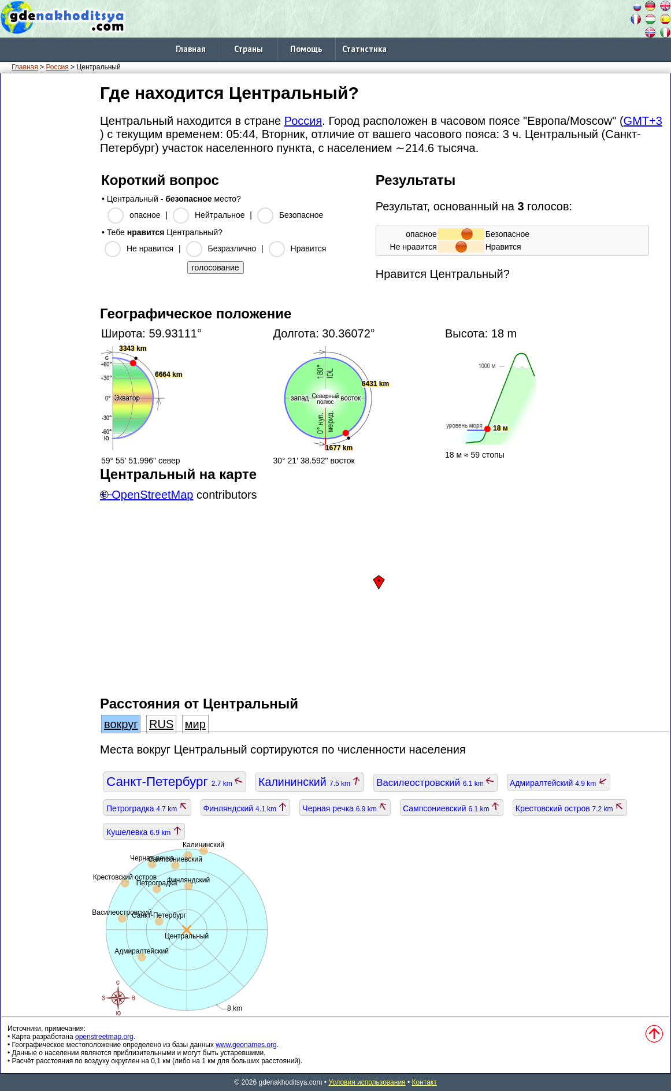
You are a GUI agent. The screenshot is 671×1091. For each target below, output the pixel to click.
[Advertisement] (48, 253)
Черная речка (345, 808)
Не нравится (150, 248)
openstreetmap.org (104, 1037)
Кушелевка (144, 832)
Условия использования (366, 1082)
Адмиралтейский (558, 783)
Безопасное (301, 215)
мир (195, 724)
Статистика (364, 48)
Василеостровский (435, 782)
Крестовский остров (570, 808)
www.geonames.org (246, 1045)
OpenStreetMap (152, 494)
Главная (191, 48)
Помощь (306, 48)
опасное (144, 215)
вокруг (121, 724)
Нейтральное (219, 215)
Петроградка (147, 808)
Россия (57, 67)
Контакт (424, 1082)
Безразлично (232, 248)
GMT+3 (643, 120)
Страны (248, 48)
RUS (161, 724)
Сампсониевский (452, 808)
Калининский (309, 781)
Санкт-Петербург (174, 781)
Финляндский (245, 808)
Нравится (309, 248)
